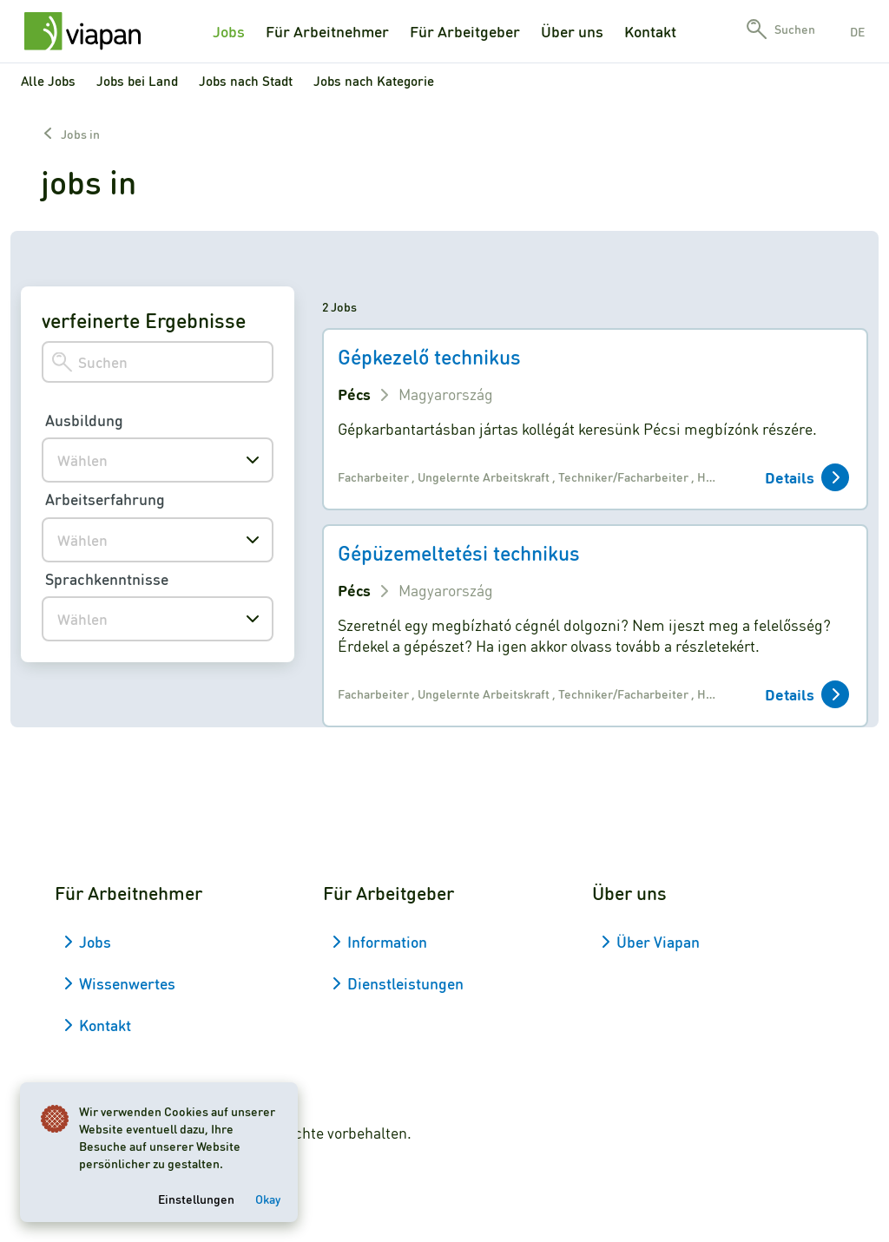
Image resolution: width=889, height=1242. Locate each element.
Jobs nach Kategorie (373, 80)
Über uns (572, 31)
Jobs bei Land (137, 80)
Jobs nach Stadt (246, 80)
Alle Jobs (48, 80)
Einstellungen (197, 1198)
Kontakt (650, 31)
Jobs (229, 31)
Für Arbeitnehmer (327, 31)
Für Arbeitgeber (465, 31)
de (857, 31)
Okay (268, 1198)
